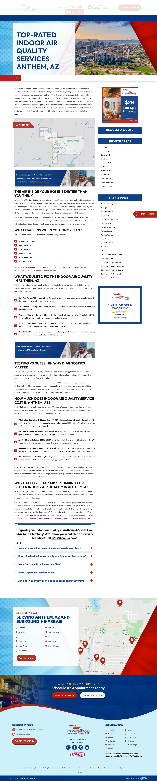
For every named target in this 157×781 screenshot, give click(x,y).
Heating (48, 17)
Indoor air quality (74, 17)
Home (16, 17)
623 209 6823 (100, 7)
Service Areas (109, 17)
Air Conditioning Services (31, 17)
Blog (131, 17)
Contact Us (138, 17)
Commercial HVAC (93, 17)
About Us (122, 17)
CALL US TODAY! (98, 6)
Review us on (62, 7)
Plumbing (59, 17)
